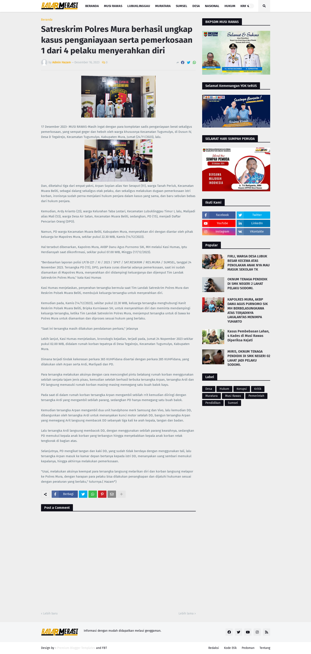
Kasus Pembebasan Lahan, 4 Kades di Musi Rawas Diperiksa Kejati (248, 335)
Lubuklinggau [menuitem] (138, 6)
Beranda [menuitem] (92, 6)
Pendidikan (212, 403)
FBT (104, 648)
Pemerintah (256, 396)
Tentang (265, 648)
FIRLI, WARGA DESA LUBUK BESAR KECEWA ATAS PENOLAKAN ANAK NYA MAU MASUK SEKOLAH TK (248, 262)
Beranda (47, 19)
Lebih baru (50, 613)
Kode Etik (230, 648)
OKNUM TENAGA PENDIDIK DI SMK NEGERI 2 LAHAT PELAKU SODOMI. (247, 283)
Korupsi (242, 389)
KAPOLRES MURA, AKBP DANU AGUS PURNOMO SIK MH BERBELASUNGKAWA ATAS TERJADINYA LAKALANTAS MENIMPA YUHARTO (247, 310)
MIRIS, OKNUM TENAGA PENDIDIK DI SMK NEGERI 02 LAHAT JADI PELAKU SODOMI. (248, 358)
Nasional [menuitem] (212, 6)
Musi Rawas (233, 396)
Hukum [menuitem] (229, 6)
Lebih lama (186, 613)
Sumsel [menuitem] (181, 6)
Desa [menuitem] (196, 6)
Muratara (211, 396)
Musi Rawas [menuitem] (113, 6)
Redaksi (213, 648)
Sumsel (233, 403)
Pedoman (248, 648)
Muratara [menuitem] (163, 6)
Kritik (257, 389)
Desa (208, 389)
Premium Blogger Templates (76, 648)
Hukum (224, 389)
